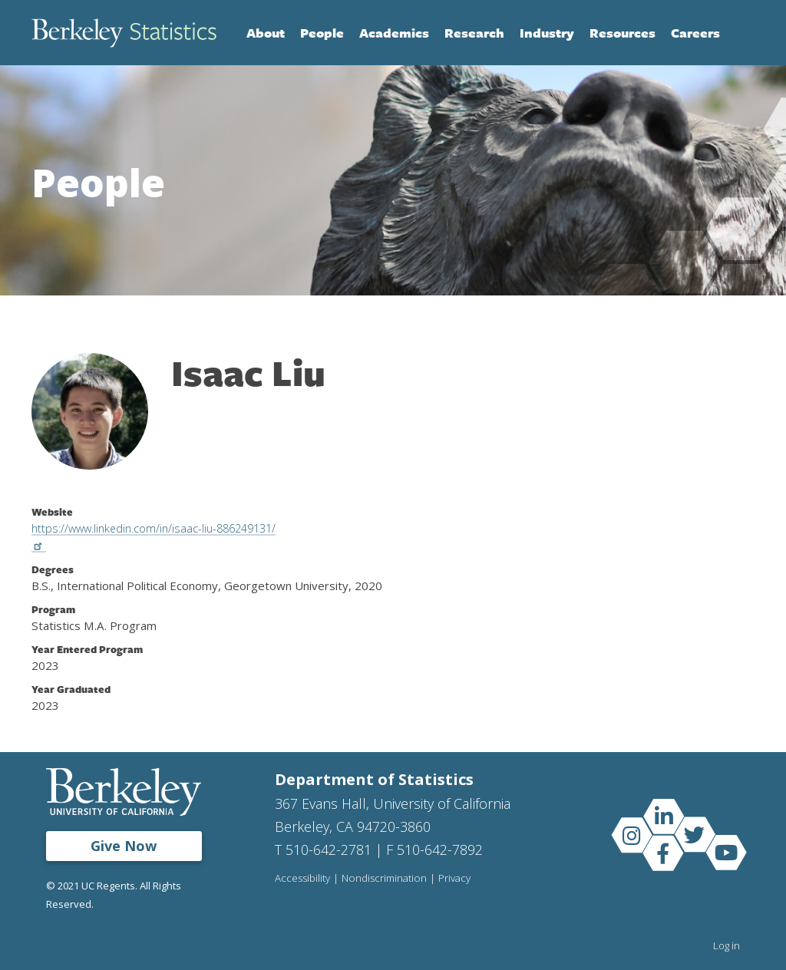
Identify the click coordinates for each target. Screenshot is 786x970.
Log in (726, 945)
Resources (623, 32)
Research (474, 32)
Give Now (124, 845)
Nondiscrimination (386, 878)
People (322, 32)
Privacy (457, 878)
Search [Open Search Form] (739, 33)
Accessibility (303, 878)
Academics (394, 32)
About (265, 32)
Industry (547, 32)
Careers (695, 32)
